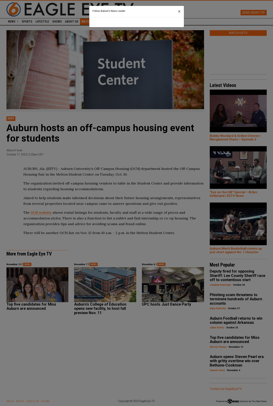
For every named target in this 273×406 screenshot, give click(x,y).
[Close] (179, 11)
